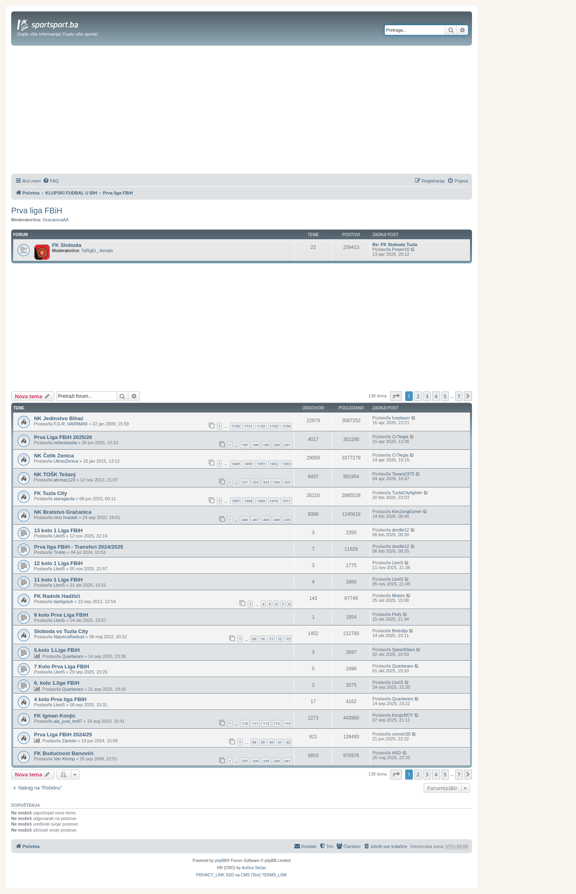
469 (277, 519)
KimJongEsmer (407, 511)
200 (277, 444)
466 (245, 519)
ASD (396, 752)
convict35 (401, 734)
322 (255, 482)
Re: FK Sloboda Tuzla (394, 244)
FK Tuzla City (50, 493)
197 (245, 444)
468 (266, 519)
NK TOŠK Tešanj (55, 474)
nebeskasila (65, 442)
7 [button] (459, 396)
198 (255, 444)
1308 (248, 500)
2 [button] (417, 396)
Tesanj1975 (403, 473)
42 (288, 742)
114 (287, 723)
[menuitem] (51, 181)
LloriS (59, 535)
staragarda (64, 498)
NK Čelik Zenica (54, 456)
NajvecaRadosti (69, 636)
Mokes (398, 595)
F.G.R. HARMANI (71, 423)
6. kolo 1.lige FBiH (57, 683)
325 (287, 482)
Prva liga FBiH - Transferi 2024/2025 (78, 547)
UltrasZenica (66, 461)
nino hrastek (66, 517)
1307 (236, 500)
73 (288, 638)
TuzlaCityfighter (407, 492)
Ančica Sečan (254, 868)
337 (245, 761)
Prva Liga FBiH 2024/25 (63, 735)
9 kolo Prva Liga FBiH (61, 615)
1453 (286, 463)
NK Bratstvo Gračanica (63, 512)
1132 (261, 426)
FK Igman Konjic (55, 716)
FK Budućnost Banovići (64, 753)
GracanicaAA (56, 219)
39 (263, 742)
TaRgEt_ (89, 250)
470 (287, 519)
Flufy (397, 614)
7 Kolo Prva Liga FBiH (61, 666)
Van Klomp (64, 758)
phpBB (221, 860)
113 (277, 723)
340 (277, 761)
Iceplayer (401, 417)
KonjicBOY (402, 715)
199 (266, 444)
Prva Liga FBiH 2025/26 (63, 437)
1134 (286, 426)
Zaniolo (69, 740)
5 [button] (445, 396)
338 (255, 761)
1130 (236, 426)
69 (254, 638)
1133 (274, 426)
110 (245, 723)
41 (280, 742)
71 (271, 638)
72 (280, 638)
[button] (396, 396)
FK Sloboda (66, 245)
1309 (261, 500)
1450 (248, 463)
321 (245, 482)
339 (266, 761)
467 (255, 519)
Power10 (400, 249)
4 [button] (435, 396)
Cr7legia (400, 436)
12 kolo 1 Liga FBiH (58, 563)
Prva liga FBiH (36, 210)
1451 (261, 463)
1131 (248, 426)
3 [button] (427, 396)
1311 (286, 500)
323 (266, 482)
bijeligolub (63, 601)
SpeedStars (403, 649)
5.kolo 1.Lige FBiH (57, 650)
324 (277, 482)
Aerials (106, 250)
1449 (236, 463)
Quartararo (72, 656)
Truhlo (60, 552)
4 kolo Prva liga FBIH (60, 699)
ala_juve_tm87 (68, 721)
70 (263, 638)
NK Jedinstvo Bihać (59, 418)
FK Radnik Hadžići (57, 596)
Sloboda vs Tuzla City (61, 631)
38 (254, 742)
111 (255, 723)
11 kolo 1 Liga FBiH (58, 580)
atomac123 (64, 479)
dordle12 (400, 529)
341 (287, 761)
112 (266, 723)
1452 (274, 463)
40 (271, 742)
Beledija (400, 630)
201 (287, 444)
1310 (274, 500)
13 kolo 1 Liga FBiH (58, 530)
